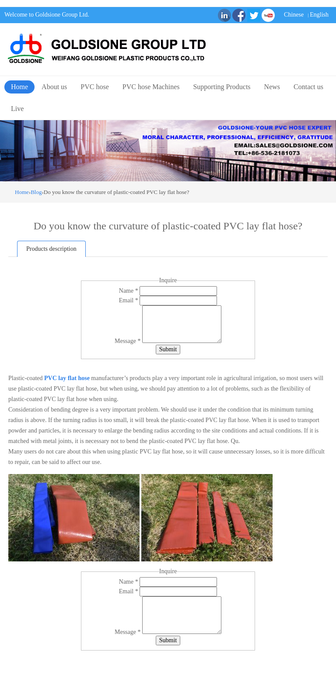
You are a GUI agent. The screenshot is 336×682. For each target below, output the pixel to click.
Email (129, 300)
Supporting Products (221, 86)
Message (128, 341)
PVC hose (94, 86)
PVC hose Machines (151, 86)
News (272, 86)
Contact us (308, 86)
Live (17, 108)
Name (129, 290)
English (319, 14)
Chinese (294, 14)
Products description (51, 249)
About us (54, 86)
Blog (36, 192)
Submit (168, 349)
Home (19, 86)
